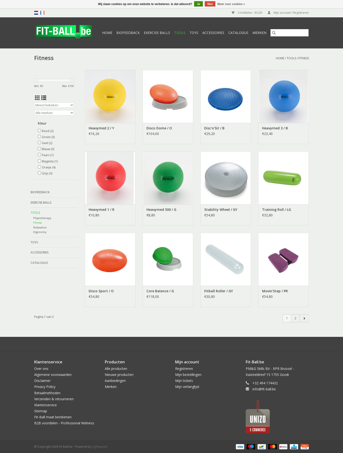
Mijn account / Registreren (288, 13)
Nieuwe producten (119, 374)
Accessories (213, 32)
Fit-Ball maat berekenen (53, 417)
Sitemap (40, 411)
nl (36, 13)
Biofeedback (128, 32)
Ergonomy (39, 232)
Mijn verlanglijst (187, 386)
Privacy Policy (44, 386)
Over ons (41, 368)
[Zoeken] (289, 33)
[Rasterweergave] (37, 97)
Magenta (50, 161)
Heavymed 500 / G (161, 209)
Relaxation (40, 227)
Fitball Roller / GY (218, 291)
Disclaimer (42, 380)
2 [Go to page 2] (295, 318)
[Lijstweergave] (43, 97)
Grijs (47, 173)
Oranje (48, 167)
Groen (48, 137)
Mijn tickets (184, 380)
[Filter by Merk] (54, 112)
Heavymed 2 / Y (101, 128)
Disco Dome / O (159, 128)
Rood (47, 131)
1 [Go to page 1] (287, 318)
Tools (179, 32)
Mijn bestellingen (188, 374)
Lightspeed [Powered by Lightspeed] (99, 447)
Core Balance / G (160, 291)
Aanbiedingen (115, 380)
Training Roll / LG (276, 209)
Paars (48, 155)
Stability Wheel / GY (220, 209)
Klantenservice (45, 405)
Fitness (303, 58)
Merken (259, 32)
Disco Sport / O (101, 291)
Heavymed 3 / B (275, 128)
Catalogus (238, 32)
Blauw (48, 149)
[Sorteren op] (54, 105)
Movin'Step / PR (275, 291)
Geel (47, 143)
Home (107, 32)
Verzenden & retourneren (54, 399)
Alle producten (116, 368)
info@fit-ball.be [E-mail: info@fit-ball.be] (264, 389)
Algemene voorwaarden (53, 374)
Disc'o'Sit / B (214, 128)
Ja (198, 4)
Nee (210, 4)
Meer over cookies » (231, 4)
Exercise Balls (157, 32)
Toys (194, 32)
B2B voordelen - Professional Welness (64, 423)
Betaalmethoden (47, 393)
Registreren (184, 368)
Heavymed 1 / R (101, 209)
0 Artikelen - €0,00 (247, 13)
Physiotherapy (42, 218)
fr (42, 13)
